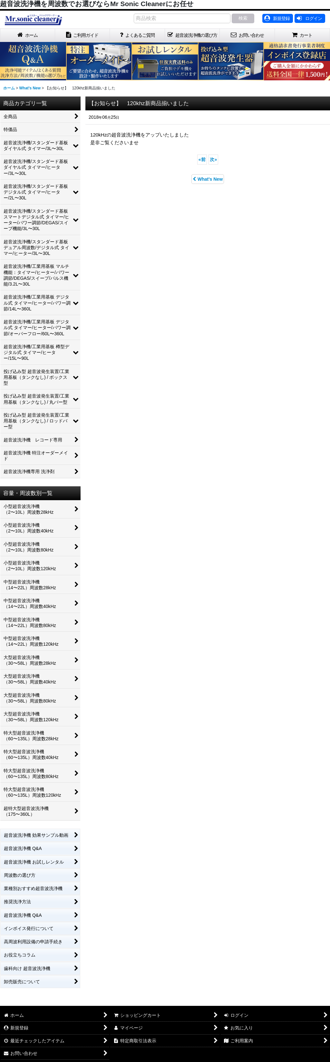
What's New (208, 179)
